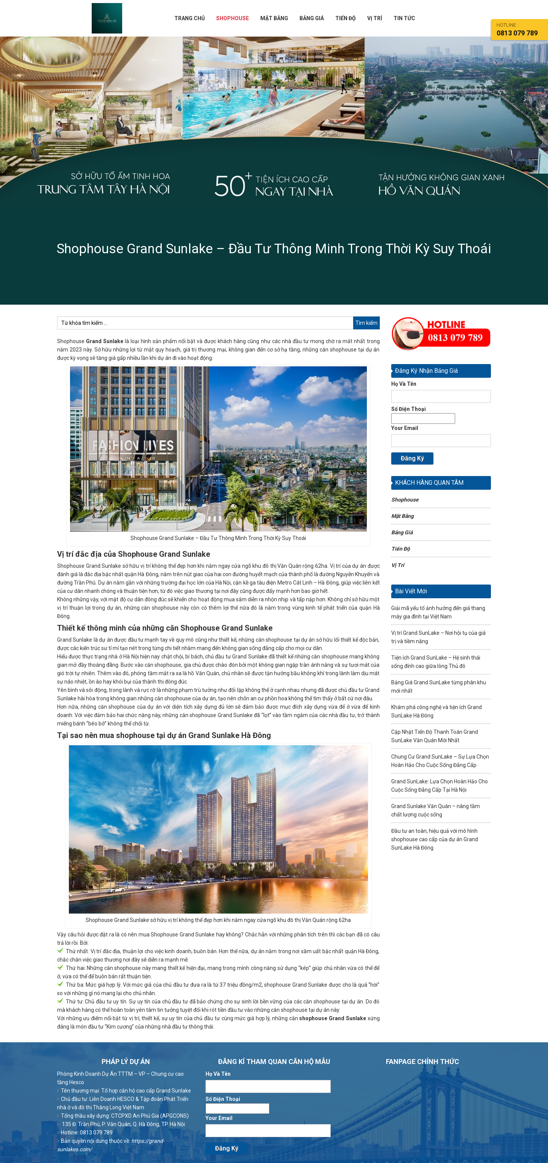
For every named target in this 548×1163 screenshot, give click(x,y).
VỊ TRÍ (374, 19)
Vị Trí (397, 567)
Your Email (441, 438)
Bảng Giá (402, 534)
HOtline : (522, 29)
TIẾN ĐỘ (345, 19)
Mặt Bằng (402, 517)
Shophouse (405, 501)
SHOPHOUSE (232, 19)
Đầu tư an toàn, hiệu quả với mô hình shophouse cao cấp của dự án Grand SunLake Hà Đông (434, 840)
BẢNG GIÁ (311, 19)
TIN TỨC (404, 19)
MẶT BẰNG (274, 19)
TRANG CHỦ (189, 19)
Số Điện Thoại (423, 415)
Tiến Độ (400, 550)
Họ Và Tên (441, 393)
